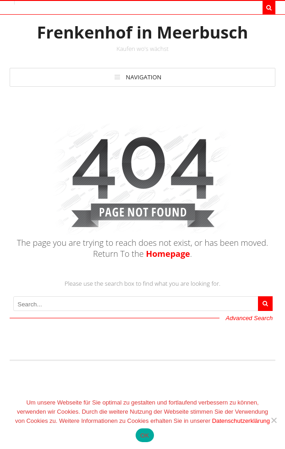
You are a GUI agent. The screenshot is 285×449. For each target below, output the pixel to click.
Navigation (144, 77)
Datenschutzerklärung (241, 420)
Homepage (168, 253)
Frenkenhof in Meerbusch (142, 32)
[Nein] (273, 420)
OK (144, 435)
